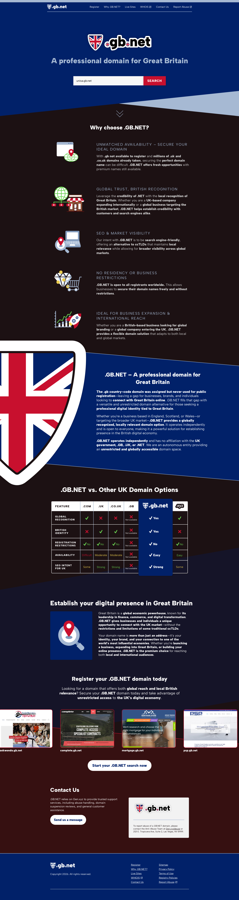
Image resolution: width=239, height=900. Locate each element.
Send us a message (68, 820)
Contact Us (162, 6)
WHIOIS (135, 877)
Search (154, 81)
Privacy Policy (166, 869)
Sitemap (163, 864)
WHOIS (144, 6)
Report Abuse (181, 6)
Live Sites (130, 6)
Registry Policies (168, 877)
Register (94, 6)
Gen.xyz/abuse (173, 829)
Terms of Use (166, 873)
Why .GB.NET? (112, 6)
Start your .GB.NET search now (119, 765)
